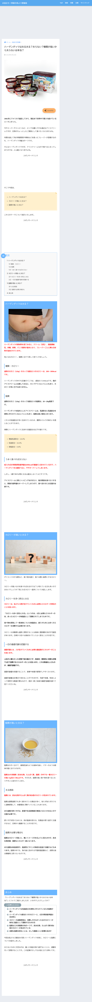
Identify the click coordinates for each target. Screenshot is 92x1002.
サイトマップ (85, 3)
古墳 (77, 3)
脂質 (11, 267)
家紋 (66, 3)
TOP (61, 3)
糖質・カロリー (15, 264)
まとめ (10, 293)
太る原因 (13, 287)
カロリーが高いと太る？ (16, 273)
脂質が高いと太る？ (14, 283)
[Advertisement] (31, 22)
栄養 (71, 3)
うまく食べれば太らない (18, 270)
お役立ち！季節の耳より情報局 (18, 3)
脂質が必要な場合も (17, 290)
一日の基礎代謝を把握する (19, 280)
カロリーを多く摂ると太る (19, 277)
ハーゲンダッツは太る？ (16, 260)
